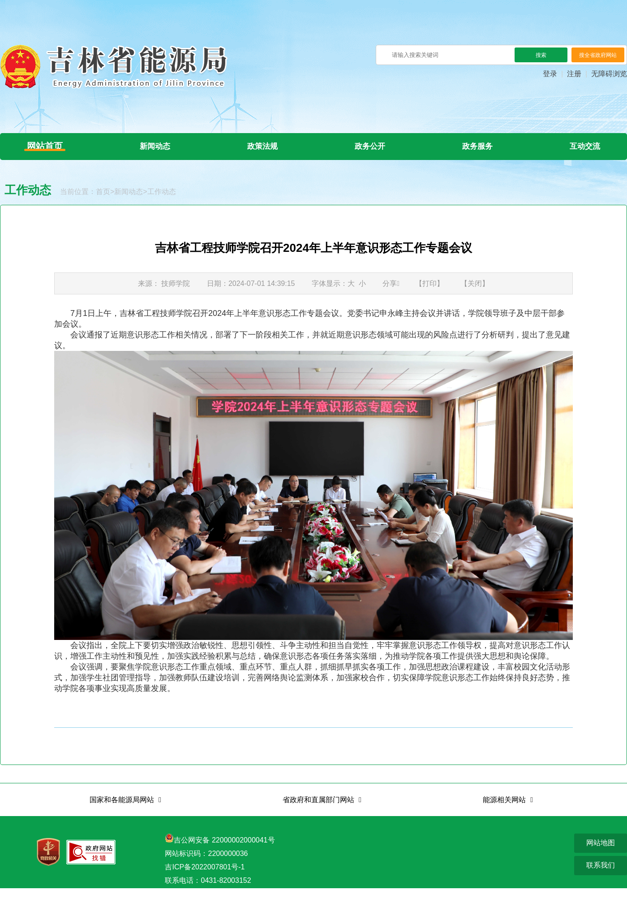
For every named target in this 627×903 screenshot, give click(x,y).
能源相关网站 (504, 814)
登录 (550, 74)
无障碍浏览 (609, 74)
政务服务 (477, 154)
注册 (574, 74)
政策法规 (266, 154)
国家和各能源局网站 (122, 814)
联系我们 (600, 880)
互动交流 (582, 154)
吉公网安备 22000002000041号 (224, 855)
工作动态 (161, 206)
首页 (103, 206)
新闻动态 (161, 154)
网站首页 (50, 153)
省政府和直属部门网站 (318, 814)
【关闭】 (474, 298)
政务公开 (372, 154)
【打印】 (429, 298)
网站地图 (600, 857)
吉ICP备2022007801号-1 (205, 882)
